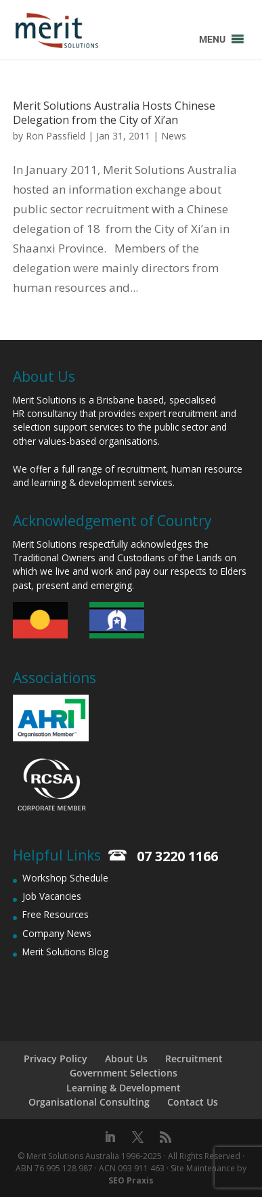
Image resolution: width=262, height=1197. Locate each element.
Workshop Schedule (65, 877)
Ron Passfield (55, 135)
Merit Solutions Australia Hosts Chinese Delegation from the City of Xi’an (114, 112)
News (173, 135)
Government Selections (123, 1072)
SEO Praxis (131, 1180)
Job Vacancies (51, 896)
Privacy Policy (55, 1058)
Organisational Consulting (89, 1101)
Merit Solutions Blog (65, 951)
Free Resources (55, 914)
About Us (126, 1058)
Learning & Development (123, 1087)
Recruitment (194, 1058)
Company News (56, 933)
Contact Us (192, 1101)
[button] (212, 39)
